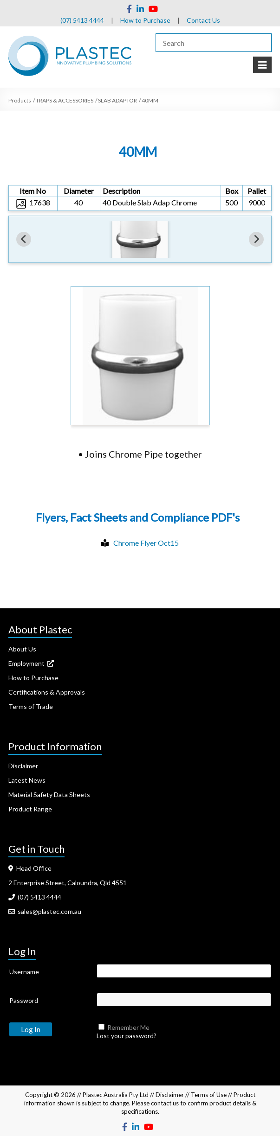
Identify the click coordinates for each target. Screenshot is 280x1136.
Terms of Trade (30, 706)
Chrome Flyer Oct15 (146, 542)
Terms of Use (209, 1094)
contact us (165, 1103)
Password (23, 1000)
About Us (22, 649)
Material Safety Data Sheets (49, 794)
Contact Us (203, 20)
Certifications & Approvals (46, 692)
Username (24, 972)
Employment (31, 663)
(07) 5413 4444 (82, 20)
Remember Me (128, 1027)
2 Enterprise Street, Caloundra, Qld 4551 (67, 883)
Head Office (30, 868)
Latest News (27, 780)
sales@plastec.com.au (44, 911)
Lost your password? (126, 1036)
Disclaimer (23, 766)
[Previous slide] (23, 239)
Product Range (30, 809)
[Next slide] (256, 239)
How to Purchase (145, 20)
